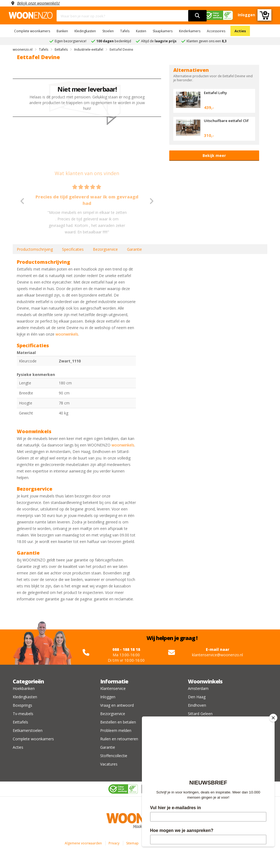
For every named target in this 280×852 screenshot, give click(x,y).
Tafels (124, 31)
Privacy (114, 843)
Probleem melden (115, 730)
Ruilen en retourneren (119, 738)
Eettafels (20, 722)
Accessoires (216, 31)
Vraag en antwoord (117, 705)
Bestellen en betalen (118, 722)
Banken (62, 31)
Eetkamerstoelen (28, 730)
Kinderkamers (189, 31)
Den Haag (197, 696)
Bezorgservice (105, 249)
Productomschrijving (35, 249)
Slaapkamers (162, 31)
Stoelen (108, 31)
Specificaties (73, 249)
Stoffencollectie (113, 755)
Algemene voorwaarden (83, 843)
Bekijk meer (214, 155)
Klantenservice (113, 688)
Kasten (141, 31)
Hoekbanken (24, 688)
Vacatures (109, 764)
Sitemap (132, 843)
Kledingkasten (85, 31)
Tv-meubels (23, 713)
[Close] (273, 718)
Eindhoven (197, 705)
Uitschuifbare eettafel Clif (226, 120)
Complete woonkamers (32, 31)
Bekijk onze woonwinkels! (38, 3)
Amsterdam (198, 688)
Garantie (134, 249)
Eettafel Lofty (215, 92)
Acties (240, 30)
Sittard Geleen (200, 713)
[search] (197, 15)
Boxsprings (22, 705)
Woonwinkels (205, 681)
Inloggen (107, 696)
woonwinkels (67, 334)
